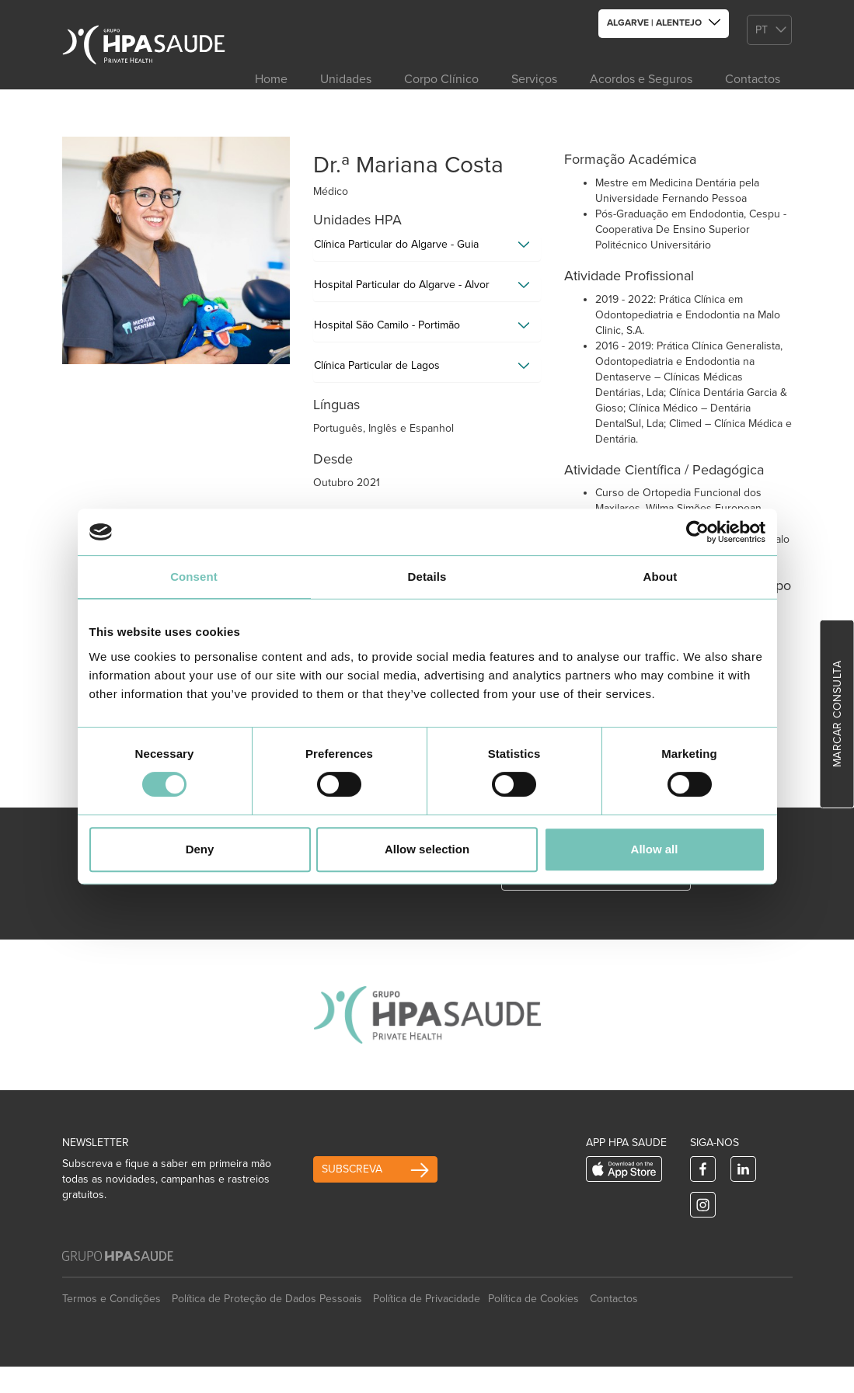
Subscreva (352, 1169)
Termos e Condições (111, 1298)
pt (761, 29)
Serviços (534, 79)
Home (271, 79)
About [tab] (660, 576)
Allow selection (427, 849)
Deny (200, 849)
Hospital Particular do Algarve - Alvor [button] (402, 284)
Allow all (654, 849)
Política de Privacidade (426, 1298)
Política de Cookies (533, 1298)
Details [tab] (427, 576)
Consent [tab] (194, 576)
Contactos (752, 79)
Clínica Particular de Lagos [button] (377, 365)
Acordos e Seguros (641, 79)
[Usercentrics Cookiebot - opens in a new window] (697, 532)
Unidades (345, 79)
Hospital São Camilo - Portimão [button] (387, 325)
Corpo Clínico (441, 79)
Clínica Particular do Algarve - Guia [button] (396, 244)
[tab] (427, 248)
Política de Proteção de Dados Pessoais (267, 1298)
